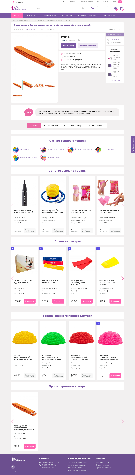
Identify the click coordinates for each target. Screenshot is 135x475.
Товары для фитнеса (109, 15)
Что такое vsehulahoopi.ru (78, 462)
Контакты (105, 2)
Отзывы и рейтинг (96, 125)
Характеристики (51, 125)
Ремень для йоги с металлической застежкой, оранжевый (24, 428)
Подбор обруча (31, 15)
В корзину (68, 45)
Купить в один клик (88, 45)
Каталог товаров (102, 465)
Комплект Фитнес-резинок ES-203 (50, 282)
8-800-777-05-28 (102, 7)
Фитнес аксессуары (108, 149)
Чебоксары (18, 2)
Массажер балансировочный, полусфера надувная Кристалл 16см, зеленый (53, 357)
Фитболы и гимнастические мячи (83, 150)
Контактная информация (77, 465)
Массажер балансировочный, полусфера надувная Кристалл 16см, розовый (110, 357)
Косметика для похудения (87, 15)
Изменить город (115, 80)
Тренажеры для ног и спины (28, 157)
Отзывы (117, 1)
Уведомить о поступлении (29, 230)
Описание (34, 125)
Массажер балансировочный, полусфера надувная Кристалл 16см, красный (81, 357)
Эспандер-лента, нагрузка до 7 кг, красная (78, 283)
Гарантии (73, 2)
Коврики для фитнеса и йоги (56, 149)
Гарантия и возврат (103, 468)
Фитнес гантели (25, 149)
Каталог (17, 15)
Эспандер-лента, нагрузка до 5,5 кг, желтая (107, 283)
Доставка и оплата (103, 462)
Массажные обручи (49, 15)
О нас (65, 2)
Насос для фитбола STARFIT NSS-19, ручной (23, 211)
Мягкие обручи (67, 15)
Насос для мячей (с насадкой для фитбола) (52, 211)
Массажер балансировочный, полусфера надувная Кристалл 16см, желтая (24, 357)
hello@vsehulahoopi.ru (49, 462)
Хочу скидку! (115, 40)
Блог (97, 2)
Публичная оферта (75, 468)
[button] (122, 206)
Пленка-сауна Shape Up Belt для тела (109, 211)
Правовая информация (77, 470)
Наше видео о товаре (73, 125)
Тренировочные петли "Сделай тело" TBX (23, 282)
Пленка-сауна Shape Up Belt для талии (81, 211)
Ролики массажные (54, 157)
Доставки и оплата (86, 2)
